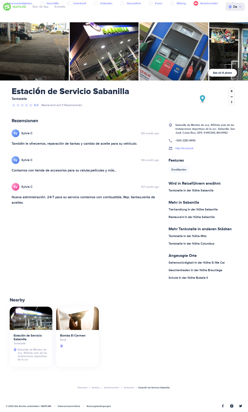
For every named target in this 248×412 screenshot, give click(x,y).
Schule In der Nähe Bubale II (188, 278)
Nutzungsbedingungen (99, 406)
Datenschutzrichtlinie (69, 406)
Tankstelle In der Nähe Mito (188, 236)
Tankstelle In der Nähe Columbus (191, 244)
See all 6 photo (222, 72)
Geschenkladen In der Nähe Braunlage (195, 270)
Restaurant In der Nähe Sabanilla (192, 217)
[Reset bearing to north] (231, 102)
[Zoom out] (231, 97)
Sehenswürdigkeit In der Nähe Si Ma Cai (197, 263)
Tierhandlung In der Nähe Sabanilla (193, 209)
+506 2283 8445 (185, 140)
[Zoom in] (231, 91)
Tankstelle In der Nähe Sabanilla (191, 190)
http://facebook (184, 148)
